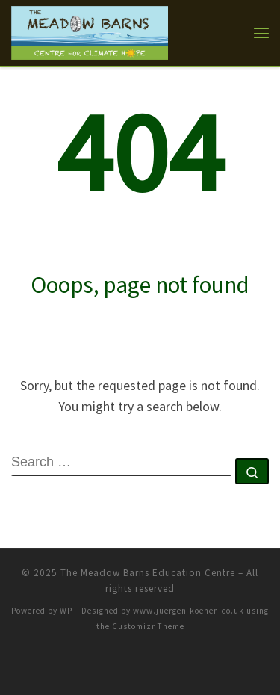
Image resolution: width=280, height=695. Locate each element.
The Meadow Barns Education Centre (147, 572)
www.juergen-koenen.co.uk (188, 610)
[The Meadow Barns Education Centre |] (89, 30)
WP (66, 610)
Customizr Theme (148, 626)
